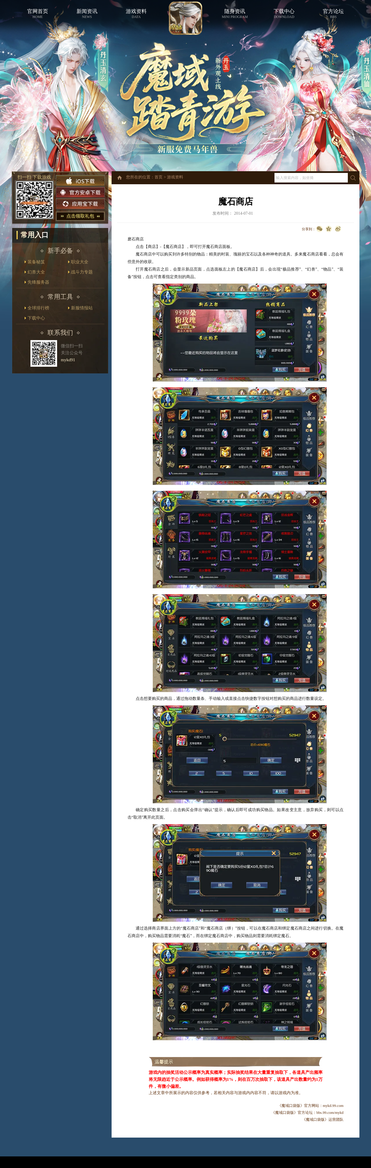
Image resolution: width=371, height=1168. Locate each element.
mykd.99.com (333, 1105)
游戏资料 (175, 177)
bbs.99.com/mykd (330, 1112)
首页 (158, 177)
